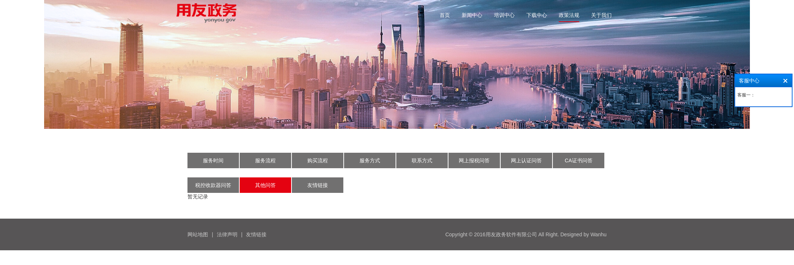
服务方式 (370, 160)
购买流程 (317, 160)
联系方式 (422, 160)
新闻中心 (472, 15)
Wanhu (598, 234)
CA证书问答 (578, 160)
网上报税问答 (474, 160)
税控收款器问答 (213, 185)
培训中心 (504, 15)
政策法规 (569, 15)
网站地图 (197, 234)
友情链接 (317, 185)
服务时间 (213, 160)
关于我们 (601, 15)
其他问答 (265, 185)
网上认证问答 (526, 160)
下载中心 (536, 15)
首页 (445, 15)
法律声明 (227, 234)
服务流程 (265, 160)
